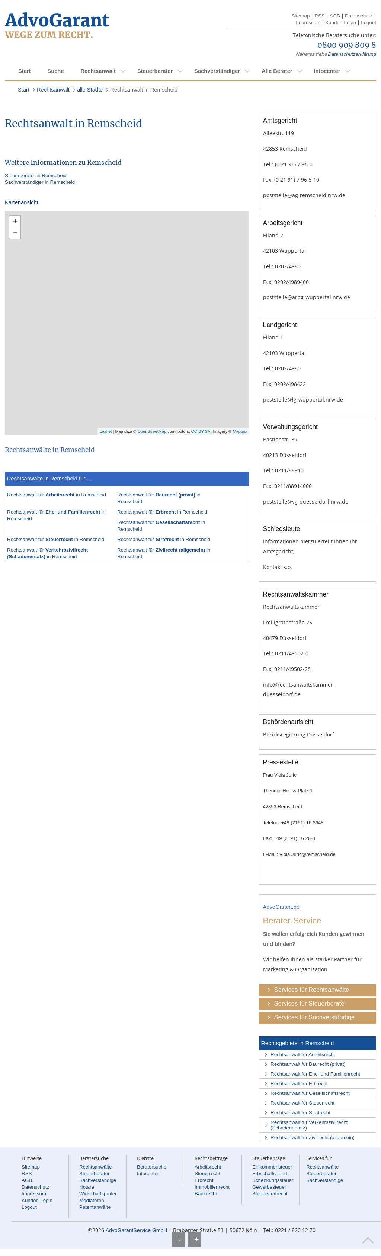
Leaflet (105, 431)
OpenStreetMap (152, 431)
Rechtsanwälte (95, 1167)
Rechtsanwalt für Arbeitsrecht (302, 1054)
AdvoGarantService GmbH (136, 1230)
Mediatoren (91, 1200)
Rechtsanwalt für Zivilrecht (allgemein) (312, 1137)
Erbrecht (204, 1180)
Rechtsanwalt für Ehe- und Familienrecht (315, 1074)
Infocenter (327, 71)
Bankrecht (206, 1193)
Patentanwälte (95, 1207)
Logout (368, 22)
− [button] (15, 232)
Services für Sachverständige (314, 1017)
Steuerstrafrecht (270, 1193)
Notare (86, 1187)
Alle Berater (277, 71)
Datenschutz (358, 16)
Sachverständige (97, 1180)
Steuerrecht (207, 1173)
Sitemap (300, 16)
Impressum (308, 22)
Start (24, 71)
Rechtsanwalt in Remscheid (143, 90)
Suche (55, 71)
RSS (319, 16)
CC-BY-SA (201, 431)
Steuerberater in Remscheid (36, 175)
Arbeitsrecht (208, 1167)
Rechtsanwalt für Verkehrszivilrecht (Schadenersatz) (309, 1125)
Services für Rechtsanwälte (311, 989)
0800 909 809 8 (346, 45)
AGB (335, 16)
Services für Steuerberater (310, 1003)
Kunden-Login (340, 22)
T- (178, 1239)
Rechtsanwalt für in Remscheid (56, 495)
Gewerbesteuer (269, 1187)
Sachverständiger (217, 71)
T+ (194, 1239)
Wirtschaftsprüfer (98, 1193)
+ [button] (15, 221)
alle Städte (90, 90)
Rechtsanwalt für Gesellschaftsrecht (310, 1093)
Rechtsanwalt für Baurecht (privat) (307, 1064)
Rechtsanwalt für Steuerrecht (302, 1103)
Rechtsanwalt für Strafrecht (300, 1112)
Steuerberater (155, 71)
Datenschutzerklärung (352, 54)
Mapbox (240, 431)
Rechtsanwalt (97, 71)
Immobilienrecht (212, 1187)
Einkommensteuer (272, 1167)
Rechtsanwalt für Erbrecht (298, 1083)
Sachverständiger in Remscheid (40, 182)
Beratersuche (151, 1167)
